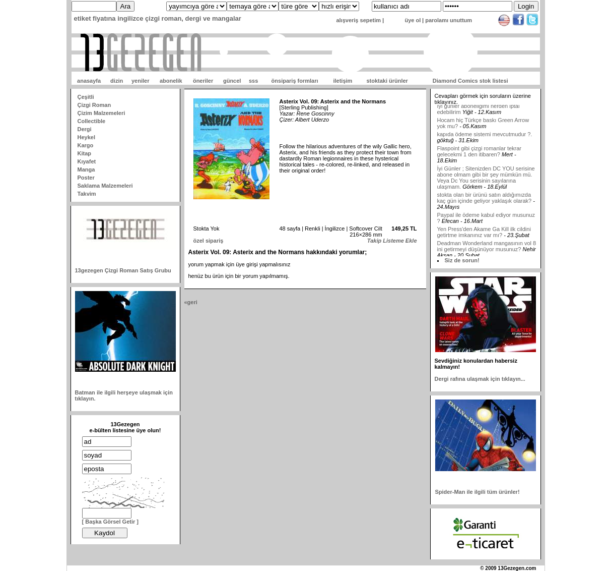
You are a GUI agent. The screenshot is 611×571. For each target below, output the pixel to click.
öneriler (203, 81)
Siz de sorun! (462, 260)
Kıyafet (87, 161)
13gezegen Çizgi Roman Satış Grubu (123, 270)
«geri (190, 302)
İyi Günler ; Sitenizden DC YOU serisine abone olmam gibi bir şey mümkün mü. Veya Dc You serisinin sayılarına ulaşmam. (486, 181)
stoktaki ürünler (387, 81)
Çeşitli (86, 97)
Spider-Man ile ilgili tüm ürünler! (477, 492)
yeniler (140, 81)
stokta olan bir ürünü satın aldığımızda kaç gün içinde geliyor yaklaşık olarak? (484, 201)
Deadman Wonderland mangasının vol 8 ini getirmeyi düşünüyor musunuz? (486, 250)
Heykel (86, 137)
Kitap (85, 153)
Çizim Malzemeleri (101, 113)
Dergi (85, 129)
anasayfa (89, 81)
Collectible (92, 121)
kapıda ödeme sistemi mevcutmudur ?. (484, 138)
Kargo (86, 145)
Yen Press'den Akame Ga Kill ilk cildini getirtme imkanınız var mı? (484, 236)
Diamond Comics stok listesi (470, 81)
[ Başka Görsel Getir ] (110, 522)
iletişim (342, 81)
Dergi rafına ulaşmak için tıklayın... (480, 379)
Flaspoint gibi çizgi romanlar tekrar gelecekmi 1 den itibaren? (479, 155)
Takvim (87, 194)
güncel (232, 81)
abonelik (171, 81)
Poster (86, 178)
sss (253, 81)
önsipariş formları (294, 81)
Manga (86, 169)
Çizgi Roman (94, 105)
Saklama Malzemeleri (105, 186)
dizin (116, 81)
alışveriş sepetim (358, 20)
